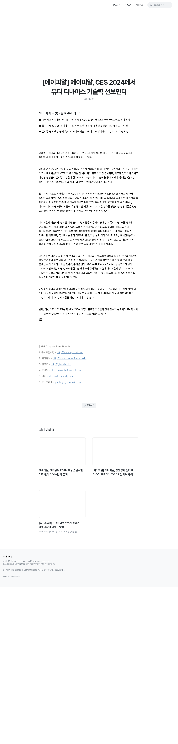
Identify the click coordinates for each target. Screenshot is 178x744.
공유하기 (89, 556)
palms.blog (15, 731)
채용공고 (139, 5)
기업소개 (128, 5)
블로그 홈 (116, 5)
